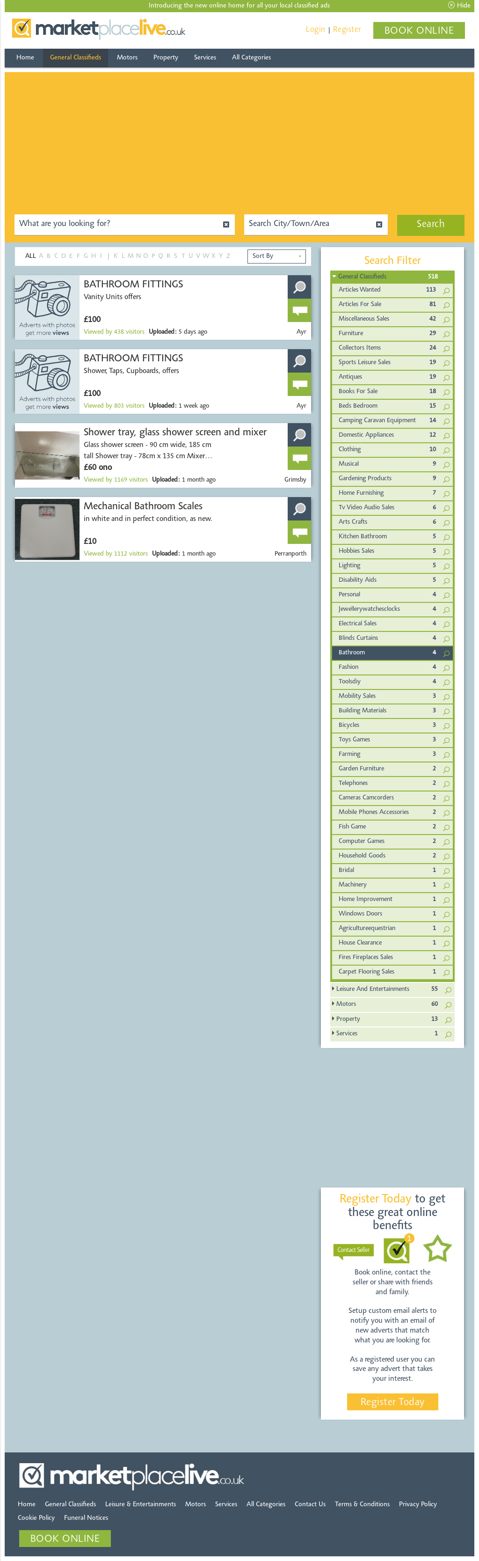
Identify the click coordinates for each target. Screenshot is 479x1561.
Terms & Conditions (362, 1504)
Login (316, 30)
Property (165, 57)
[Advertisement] (239, 137)
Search (431, 225)
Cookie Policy (36, 1518)
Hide (459, 5)
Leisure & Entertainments (140, 1504)
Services (205, 57)
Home (25, 57)
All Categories (251, 57)
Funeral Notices (86, 1518)
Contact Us (310, 1504)
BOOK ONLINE (419, 31)
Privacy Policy (418, 1504)
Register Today (393, 1403)
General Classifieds (75, 57)
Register (347, 30)
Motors (127, 57)
